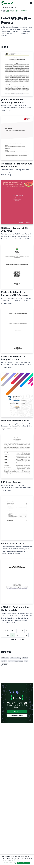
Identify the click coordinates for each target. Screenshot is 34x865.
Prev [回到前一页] (13, 631)
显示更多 (4, 664)
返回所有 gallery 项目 (8, 7)
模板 (12, 11)
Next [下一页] (13, 639)
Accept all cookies (23, 863)
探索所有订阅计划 (17, 716)
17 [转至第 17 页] (3, 639)
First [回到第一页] (5, 631)
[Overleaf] (7, 3)
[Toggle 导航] (31, 3)
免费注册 (17, 711)
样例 (17, 11)
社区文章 (24, 11)
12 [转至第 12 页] (8, 635)
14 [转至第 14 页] (17, 635)
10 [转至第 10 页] (27, 631)
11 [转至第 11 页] (3, 635)
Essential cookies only (9, 863)
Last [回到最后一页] (21, 639)
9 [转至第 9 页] (22, 631)
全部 (7, 11)
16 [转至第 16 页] (26, 635)
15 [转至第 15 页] (21, 635)
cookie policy (15, 860)
